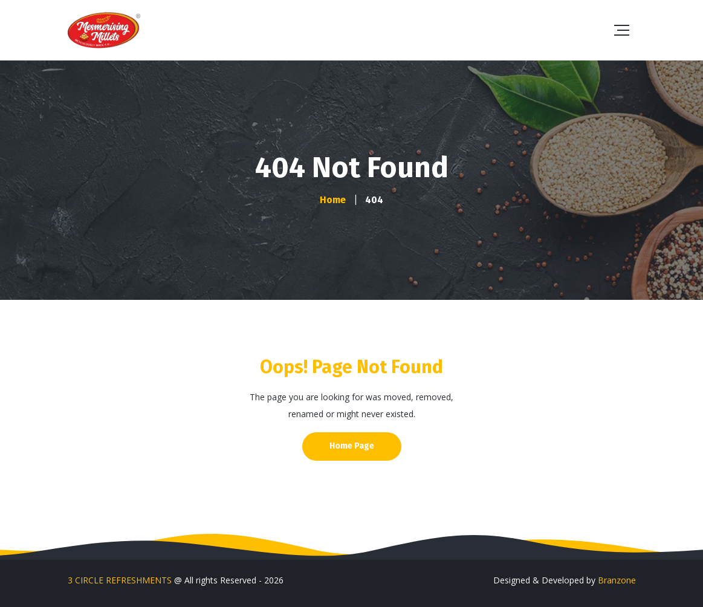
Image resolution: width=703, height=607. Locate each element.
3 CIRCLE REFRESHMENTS (120, 580)
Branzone (617, 580)
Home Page (351, 446)
